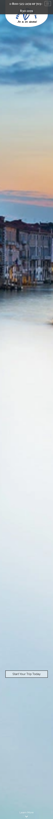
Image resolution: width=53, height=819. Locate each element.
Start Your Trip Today (26, 674)
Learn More (26, 815)
